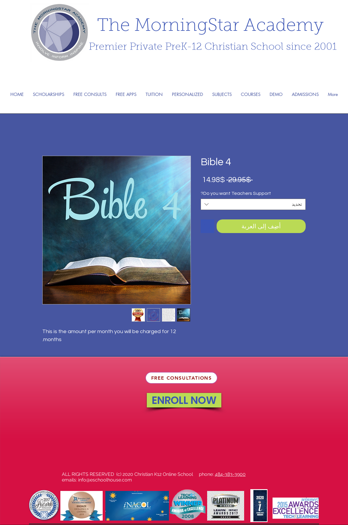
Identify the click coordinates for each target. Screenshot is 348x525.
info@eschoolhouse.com (105, 480)
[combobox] (253, 204)
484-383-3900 (230, 474)
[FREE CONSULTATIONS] (181, 378)
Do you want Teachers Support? (236, 193)
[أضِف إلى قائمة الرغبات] (207, 226)
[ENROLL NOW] (184, 400)
